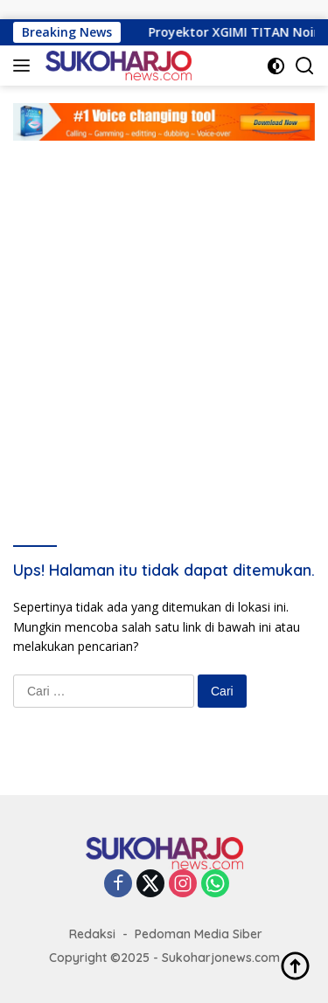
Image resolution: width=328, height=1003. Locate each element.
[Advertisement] (164, 313)
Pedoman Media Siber (198, 934)
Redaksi (92, 934)
